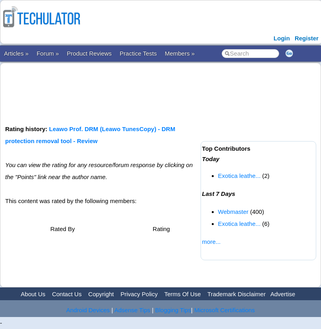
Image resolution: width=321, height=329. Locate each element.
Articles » (16, 53)
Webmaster (233, 211)
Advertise (282, 294)
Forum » (48, 53)
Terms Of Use (182, 294)
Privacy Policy (139, 294)
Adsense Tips (132, 310)
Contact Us (66, 294)
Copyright (101, 294)
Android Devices (88, 310)
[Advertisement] (150, 93)
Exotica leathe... (239, 175)
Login (282, 38)
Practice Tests (138, 53)
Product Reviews (89, 53)
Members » (180, 53)
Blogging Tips (173, 310)
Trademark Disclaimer (236, 294)
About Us (33, 294)
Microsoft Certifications (224, 310)
